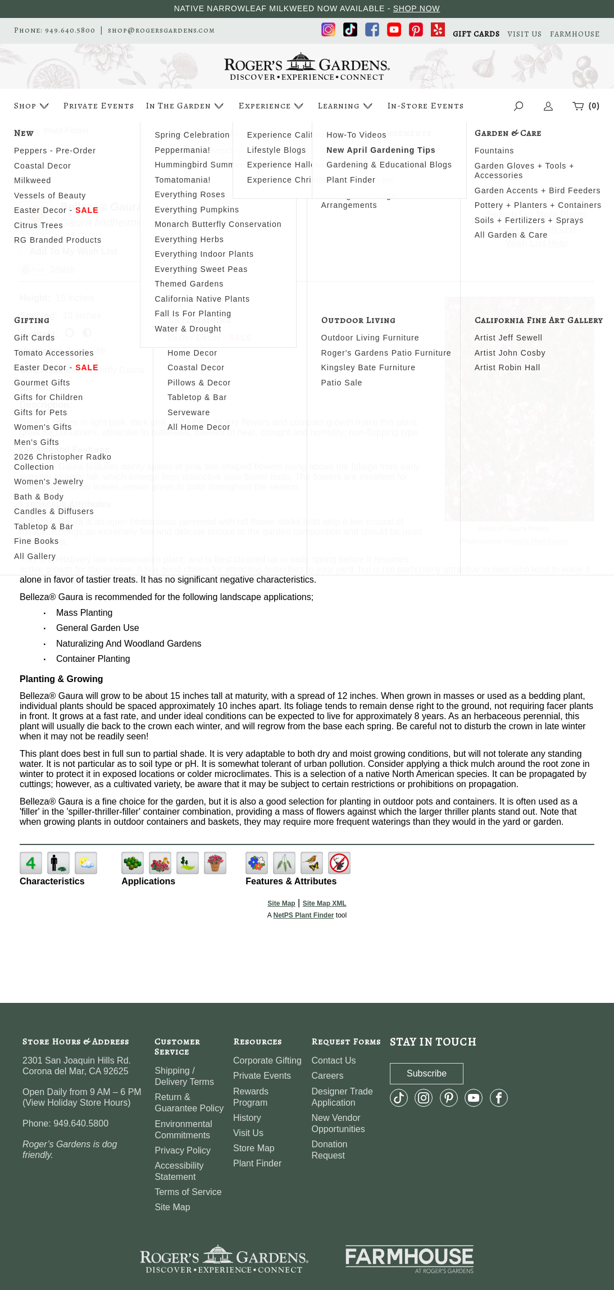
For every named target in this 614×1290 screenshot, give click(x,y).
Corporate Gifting (267, 1060)
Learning (346, 105)
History (247, 1118)
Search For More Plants (536, 214)
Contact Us (333, 1060)
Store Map (254, 1148)
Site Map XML (325, 903)
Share (62, 269)
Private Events (98, 105)
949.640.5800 (70, 30)
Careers (327, 1075)
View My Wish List (537, 229)
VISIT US (525, 34)
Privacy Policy (182, 1150)
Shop (33, 105)
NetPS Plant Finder (539, 541)
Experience (272, 105)
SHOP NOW (416, 8)
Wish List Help (537, 243)
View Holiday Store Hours (76, 1102)
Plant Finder (257, 1163)
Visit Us (248, 1133)
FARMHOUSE (575, 34)
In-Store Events (425, 105)
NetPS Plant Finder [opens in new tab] (303, 915)
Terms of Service (187, 1192)
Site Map (281, 903)
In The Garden (185, 105)
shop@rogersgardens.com (161, 30)
